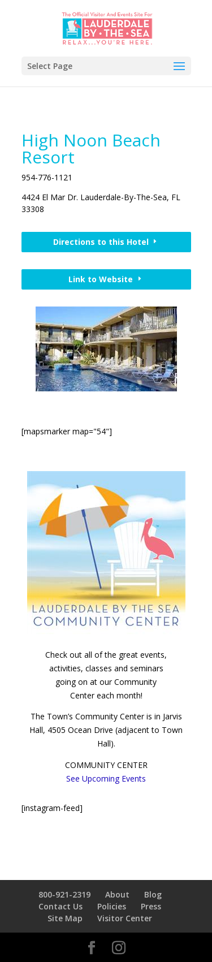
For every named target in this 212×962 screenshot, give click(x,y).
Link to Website (100, 279)
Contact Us (60, 906)
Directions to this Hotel (101, 241)
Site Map (65, 918)
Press (151, 906)
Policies (111, 906)
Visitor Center (124, 918)
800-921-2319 (64, 894)
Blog (153, 894)
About (117, 894)
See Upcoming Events (106, 778)
